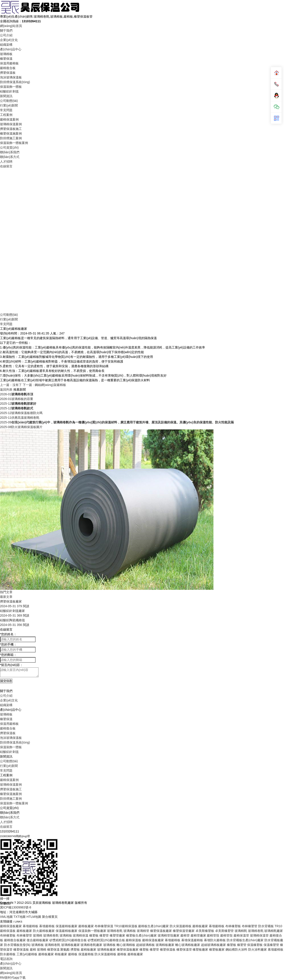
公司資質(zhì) (9, 147)
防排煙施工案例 (11, 138)
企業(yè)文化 (9, 40)
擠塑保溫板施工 (11, 129)
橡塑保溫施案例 (11, 133)
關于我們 (6, 30)
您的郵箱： (8, 654)
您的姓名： (8, 634)
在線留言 (6, 166)
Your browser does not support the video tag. (142, 240)
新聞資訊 (6, 96)
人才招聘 (6, 161)
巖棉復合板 (8, 68)
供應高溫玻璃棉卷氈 (19, 417)
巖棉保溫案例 (9, 119)
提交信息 (6, 681)
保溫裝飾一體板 (11, 86)
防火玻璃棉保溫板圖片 (21, 427)
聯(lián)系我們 (9, 152)
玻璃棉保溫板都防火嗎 (21, 413)
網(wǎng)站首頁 (11, 26)
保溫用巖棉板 (9, 63)
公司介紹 (6, 35)
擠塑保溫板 (8, 72)
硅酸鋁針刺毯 (9, 91)
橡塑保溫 (6, 58)
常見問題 (6, 110)
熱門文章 (6, 592)
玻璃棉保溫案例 (11, 124)
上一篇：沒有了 (11, 385)
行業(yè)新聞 (9, 105)
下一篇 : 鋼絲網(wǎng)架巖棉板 (44, 385)
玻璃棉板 (6, 54)
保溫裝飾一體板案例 (14, 143)
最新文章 (6, 597)
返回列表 (6, 389)
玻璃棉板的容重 (16, 399)
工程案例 (6, 115)
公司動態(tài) (9, 101)
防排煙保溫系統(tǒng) (15, 82)
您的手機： (8, 644)
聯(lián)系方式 (9, 157)
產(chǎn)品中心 (10, 49)
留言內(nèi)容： (11, 665)
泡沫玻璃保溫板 (11, 77)
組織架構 (6, 44)
